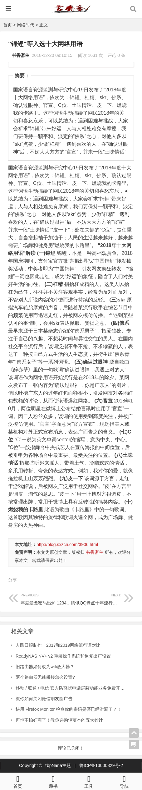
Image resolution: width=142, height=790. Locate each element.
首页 (7, 24)
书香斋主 (20, 55)
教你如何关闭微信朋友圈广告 (44, 698)
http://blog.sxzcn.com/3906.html (67, 544)
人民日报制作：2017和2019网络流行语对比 (58, 645)
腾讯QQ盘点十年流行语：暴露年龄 (105, 598)
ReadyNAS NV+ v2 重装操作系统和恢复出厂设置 (63, 656)
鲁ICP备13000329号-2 (101, 765)
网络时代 (25, 24)
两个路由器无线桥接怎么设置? (45, 677)
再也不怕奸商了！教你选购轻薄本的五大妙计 (59, 720)
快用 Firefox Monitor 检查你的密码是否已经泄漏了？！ (68, 709)
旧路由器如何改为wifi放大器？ (45, 666)
